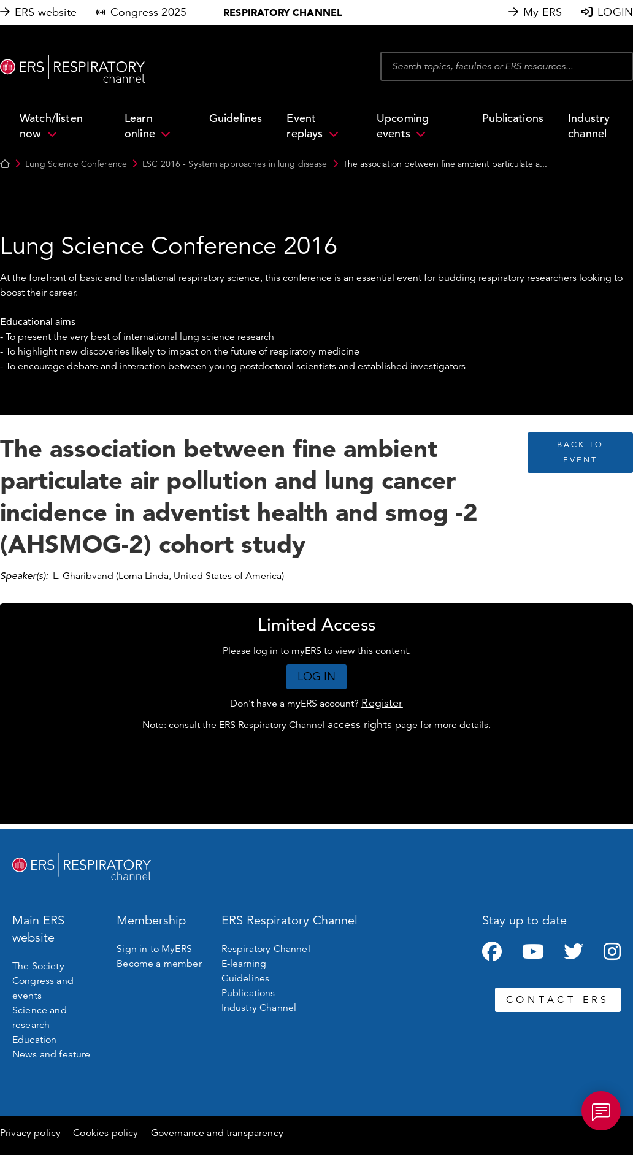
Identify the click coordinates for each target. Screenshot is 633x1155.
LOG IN (316, 676)
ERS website (46, 12)
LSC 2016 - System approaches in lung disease (235, 163)
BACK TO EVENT (580, 452)
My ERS (542, 12)
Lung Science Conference (76, 163)
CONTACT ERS (558, 1000)
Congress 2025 (148, 12)
